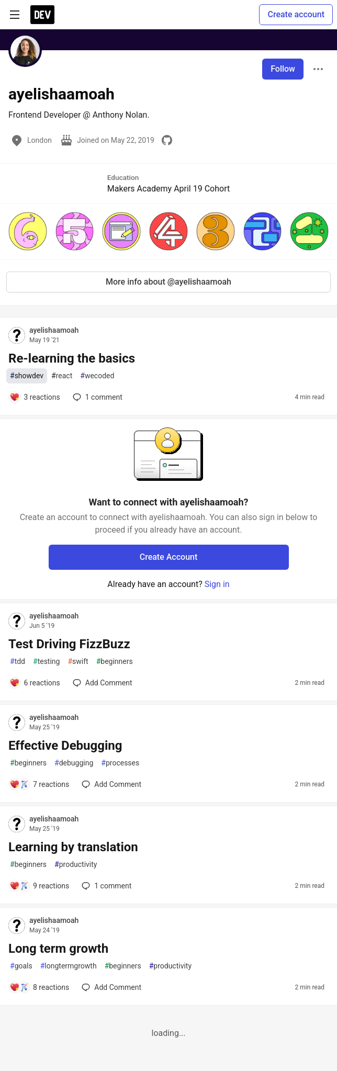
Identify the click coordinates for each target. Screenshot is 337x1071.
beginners (114, 661)
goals (21, 966)
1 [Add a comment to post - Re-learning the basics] (96, 397)
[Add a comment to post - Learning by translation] (39, 885)
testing (46, 661)
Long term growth (58, 948)
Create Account (169, 557)
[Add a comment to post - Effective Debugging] (39, 784)
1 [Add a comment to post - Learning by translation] (105, 886)
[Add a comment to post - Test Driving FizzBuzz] (34, 682)
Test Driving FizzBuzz (69, 644)
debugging (73, 763)
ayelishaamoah (53, 330)
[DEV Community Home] (42, 14)
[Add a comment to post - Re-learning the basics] (34, 397)
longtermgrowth (68, 966)
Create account (295, 14)
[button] (27, 231)
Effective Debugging (65, 745)
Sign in (217, 584)
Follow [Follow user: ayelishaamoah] (283, 69)
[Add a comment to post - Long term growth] (39, 987)
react (61, 375)
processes (120, 763)
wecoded (97, 375)
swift (78, 661)
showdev (26, 375)
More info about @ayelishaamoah (168, 282)
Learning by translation (73, 847)
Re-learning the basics (71, 358)
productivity (75, 864)
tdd (17, 661)
